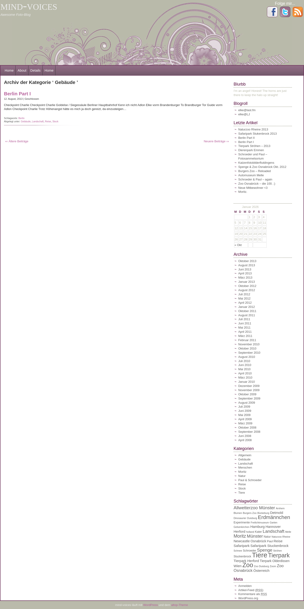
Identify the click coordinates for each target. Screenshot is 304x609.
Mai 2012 (244, 298)
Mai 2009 (244, 415)
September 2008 (249, 431)
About (21, 70)
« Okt (238, 245)
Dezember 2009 (248, 386)
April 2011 (245, 331)
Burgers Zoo (250, 513)
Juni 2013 (244, 269)
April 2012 (245, 302)
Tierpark (279, 555)
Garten (273, 522)
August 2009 (246, 402)
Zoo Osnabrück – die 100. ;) (256, 183)
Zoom (273, 566)
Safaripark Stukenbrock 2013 (257, 133)
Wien (238, 566)
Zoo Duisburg (261, 566)
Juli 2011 (244, 319)
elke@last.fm (247, 110)
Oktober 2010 (247, 348)
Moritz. (242, 191)
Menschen (245, 467)
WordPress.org (248, 598)
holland (250, 531)
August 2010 (246, 357)
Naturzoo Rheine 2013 (253, 129)
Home (9, 70)
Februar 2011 (247, 340)
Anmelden (245, 586)
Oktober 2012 (247, 286)
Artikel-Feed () (250, 590)
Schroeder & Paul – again (255, 179)
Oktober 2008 (247, 427)
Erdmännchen (274, 517)
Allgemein (244, 455)
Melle (288, 531)
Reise (48, 121)
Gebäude (26, 121)
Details (35, 70)
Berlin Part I (17, 93)
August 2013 (246, 265)
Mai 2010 (244, 369)
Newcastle (242, 541)
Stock (55, 121)
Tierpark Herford (246, 561)
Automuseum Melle (251, 175)
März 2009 (245, 423)
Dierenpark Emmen (251, 150)
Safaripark (241, 546)
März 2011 (245, 336)
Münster (255, 536)
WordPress (151, 605)
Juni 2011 (244, 323)
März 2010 (245, 377)
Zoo (247, 565)
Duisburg (252, 518)
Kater (258, 531)
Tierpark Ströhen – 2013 (254, 146)
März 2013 (245, 277)
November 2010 (248, 344)
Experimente (242, 522)
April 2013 (245, 273)
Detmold (276, 513)
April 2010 (245, 373)
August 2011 (246, 315)
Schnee (238, 550)
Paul (270, 541)
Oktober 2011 (247, 311)
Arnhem (280, 508)
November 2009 (248, 390)
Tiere (241, 492)
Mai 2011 (244, 327)
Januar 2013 (246, 281)
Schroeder (249, 550)
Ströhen (277, 550)
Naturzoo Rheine (281, 536)
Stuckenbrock (242, 556)
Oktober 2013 (247, 261)
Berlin (21, 118)
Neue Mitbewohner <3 (253, 188)
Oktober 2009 (247, 394)
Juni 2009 (244, 411)
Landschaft (38, 121)
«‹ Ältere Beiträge (16, 141)
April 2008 (245, 440)
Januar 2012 (246, 307)
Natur (241, 476)
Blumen (238, 513)
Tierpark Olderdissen (275, 561)
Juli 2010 (244, 361)
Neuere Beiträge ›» (216, 141)
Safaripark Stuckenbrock (269, 546)
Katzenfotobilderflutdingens (256, 162)
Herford (239, 531)
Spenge (265, 550)
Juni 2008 (244, 436)
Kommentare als (252, 594)
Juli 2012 (244, 294)
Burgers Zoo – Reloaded (254, 171)
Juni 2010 (244, 365)
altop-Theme (179, 605)
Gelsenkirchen (241, 527)
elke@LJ (244, 114)
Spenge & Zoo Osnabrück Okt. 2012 (262, 167)
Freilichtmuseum (260, 522)
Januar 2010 (246, 381)
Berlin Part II (246, 138)
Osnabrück (258, 541)
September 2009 (249, 398)
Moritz (242, 471)
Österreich (261, 570)
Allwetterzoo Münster (254, 507)
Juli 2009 (244, 406)
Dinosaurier (240, 518)
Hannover (273, 527)
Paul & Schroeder (250, 480)
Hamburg (257, 527)
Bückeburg (263, 513)
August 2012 (246, 290)
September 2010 (249, 352)
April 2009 (245, 419)
